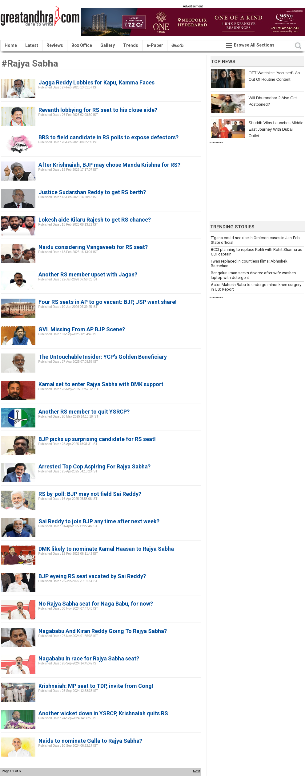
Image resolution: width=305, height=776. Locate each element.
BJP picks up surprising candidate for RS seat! (97, 439)
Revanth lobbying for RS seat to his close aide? (97, 110)
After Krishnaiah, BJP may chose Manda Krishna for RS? (109, 164)
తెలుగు (177, 45)
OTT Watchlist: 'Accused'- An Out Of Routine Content (274, 76)
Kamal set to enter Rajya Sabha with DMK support (100, 384)
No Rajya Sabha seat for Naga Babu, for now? (95, 603)
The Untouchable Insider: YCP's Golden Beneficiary (102, 356)
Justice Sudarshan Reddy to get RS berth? (92, 192)
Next (196, 771)
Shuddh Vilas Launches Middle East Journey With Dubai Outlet (276, 129)
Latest (31, 45)
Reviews (54, 45)
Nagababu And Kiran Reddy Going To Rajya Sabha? (102, 631)
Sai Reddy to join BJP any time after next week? (98, 521)
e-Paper (154, 45)
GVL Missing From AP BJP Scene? (81, 329)
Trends (130, 45)
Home (11, 45)
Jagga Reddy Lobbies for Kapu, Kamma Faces (96, 82)
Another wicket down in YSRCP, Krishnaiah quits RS (103, 713)
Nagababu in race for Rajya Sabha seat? (88, 658)
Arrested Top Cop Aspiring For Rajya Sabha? (94, 466)
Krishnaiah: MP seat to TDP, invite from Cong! (95, 686)
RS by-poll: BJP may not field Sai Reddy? (89, 494)
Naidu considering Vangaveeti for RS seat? (93, 247)
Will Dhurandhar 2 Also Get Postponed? (273, 101)
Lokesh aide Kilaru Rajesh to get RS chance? (94, 219)
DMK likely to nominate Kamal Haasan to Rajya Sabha (106, 548)
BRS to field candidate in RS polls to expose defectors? (108, 137)
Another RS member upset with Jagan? (87, 274)
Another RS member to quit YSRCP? (84, 411)
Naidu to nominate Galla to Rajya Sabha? (90, 740)
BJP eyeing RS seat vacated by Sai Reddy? (92, 576)
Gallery (107, 45)
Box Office (81, 45)
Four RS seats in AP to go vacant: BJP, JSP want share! (107, 302)
